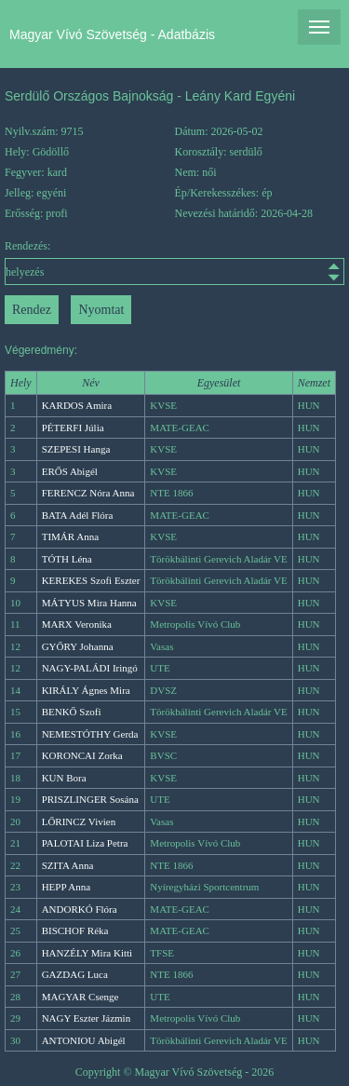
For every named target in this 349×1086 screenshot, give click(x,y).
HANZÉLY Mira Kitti (87, 952)
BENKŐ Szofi (71, 711)
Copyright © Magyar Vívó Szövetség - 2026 (175, 1072)
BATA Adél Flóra (78, 515)
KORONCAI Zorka (82, 755)
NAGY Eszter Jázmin (86, 1018)
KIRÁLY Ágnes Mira (86, 690)
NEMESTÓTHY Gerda (90, 734)
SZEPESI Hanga (76, 449)
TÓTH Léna (67, 558)
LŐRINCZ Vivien (79, 821)
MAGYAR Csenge (80, 996)
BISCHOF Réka (75, 930)
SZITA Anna (68, 865)
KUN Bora (64, 777)
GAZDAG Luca (75, 974)
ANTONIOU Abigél (84, 1040)
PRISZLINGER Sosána (90, 799)
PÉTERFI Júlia (73, 427)
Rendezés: (174, 262)
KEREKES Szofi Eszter (91, 580)
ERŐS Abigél (70, 471)
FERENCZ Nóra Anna (88, 492)
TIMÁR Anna (70, 536)
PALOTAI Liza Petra (85, 842)
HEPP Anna (66, 886)
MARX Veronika (77, 624)
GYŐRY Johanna (78, 646)
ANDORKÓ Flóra (79, 909)
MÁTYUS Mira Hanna (89, 602)
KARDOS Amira (77, 405)
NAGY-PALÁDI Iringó (90, 667)
